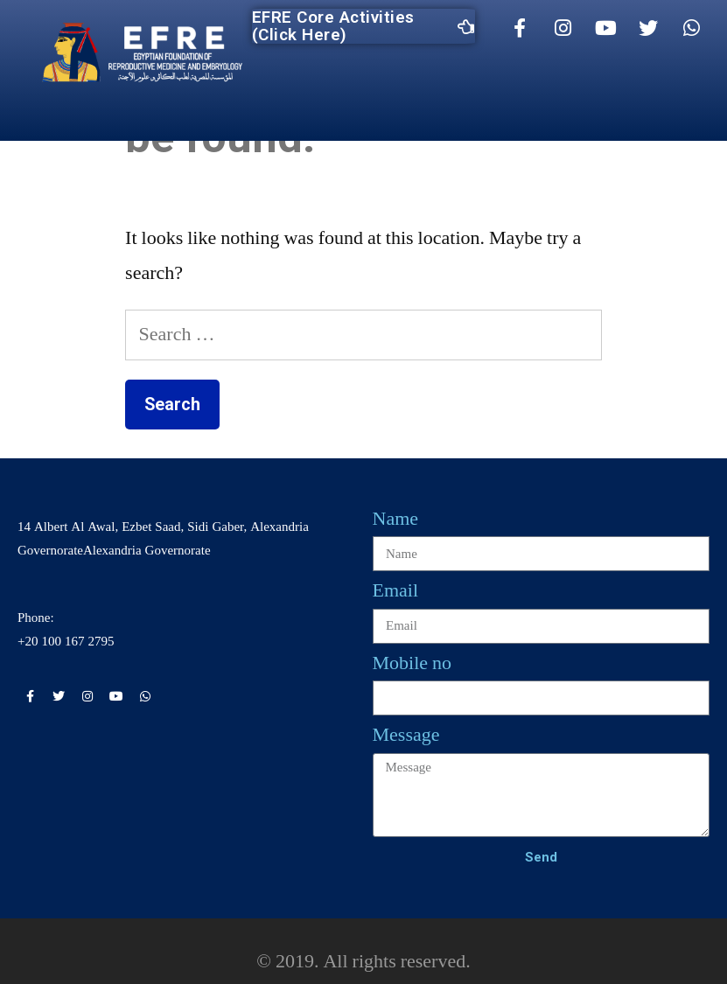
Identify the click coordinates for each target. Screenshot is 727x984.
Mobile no (412, 663)
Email (396, 590)
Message (406, 734)
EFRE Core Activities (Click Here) (363, 26)
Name (396, 518)
